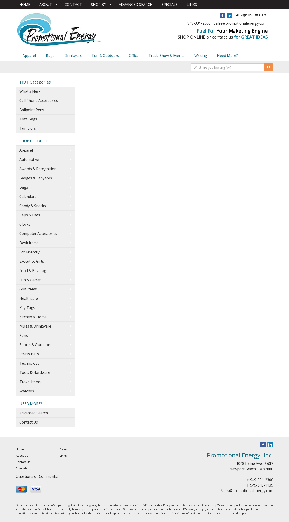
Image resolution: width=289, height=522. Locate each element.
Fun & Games (30, 279)
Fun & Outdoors (107, 55)
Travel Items (30, 381)
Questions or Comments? (37, 476)
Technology (29, 363)
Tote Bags (28, 119)
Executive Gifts (31, 261)
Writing (202, 55)
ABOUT (45, 4)
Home (20, 449)
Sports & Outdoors (35, 344)
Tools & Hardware (34, 372)
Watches (26, 391)
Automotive (29, 159)
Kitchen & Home (33, 316)
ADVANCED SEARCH (136, 4)
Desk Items (28, 242)
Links (63, 456)
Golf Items (28, 289)
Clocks (24, 224)
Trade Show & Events (168, 55)
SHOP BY (98, 4)
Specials (21, 468)
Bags (52, 55)
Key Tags (27, 307)
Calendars (27, 196)
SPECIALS (170, 4)
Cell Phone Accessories (38, 100)
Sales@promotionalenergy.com (240, 23)
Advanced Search (33, 412)
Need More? (229, 55)
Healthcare (28, 298)
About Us (22, 456)
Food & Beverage (33, 270)
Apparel (31, 55)
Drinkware (74, 55)
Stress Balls (29, 353)
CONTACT (73, 4)
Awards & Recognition (37, 168)
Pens (23, 335)
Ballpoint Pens (31, 109)
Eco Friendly (29, 252)
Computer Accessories (38, 233)
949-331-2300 (198, 23)
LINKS (192, 4)
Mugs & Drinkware (35, 326)
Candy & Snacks (32, 205)
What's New (29, 91)
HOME (24, 4)
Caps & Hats (29, 215)
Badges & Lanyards (35, 178)
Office (135, 55)
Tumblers (27, 128)
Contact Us (28, 422)
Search (65, 449)
